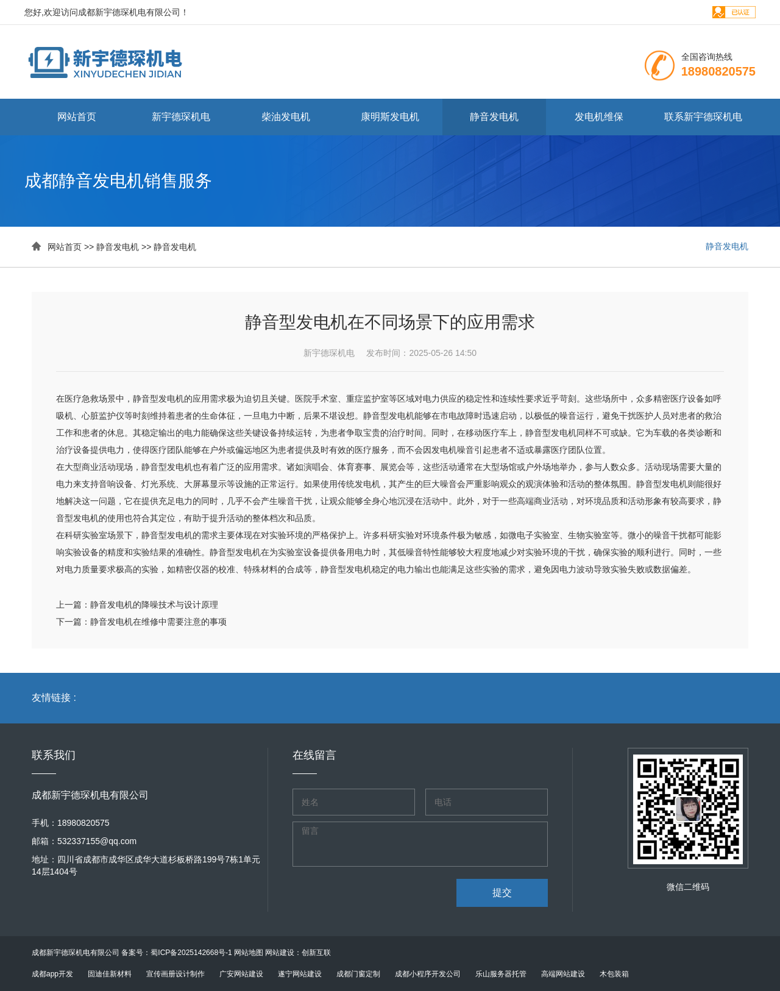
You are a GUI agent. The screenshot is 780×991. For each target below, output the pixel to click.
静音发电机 (494, 117)
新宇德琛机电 (181, 117)
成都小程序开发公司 (428, 974)
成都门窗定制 (358, 974)
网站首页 (76, 117)
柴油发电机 (285, 117)
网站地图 (248, 952)
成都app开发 (52, 974)
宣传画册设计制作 (175, 974)
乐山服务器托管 (500, 974)
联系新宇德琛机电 (703, 117)
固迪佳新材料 (110, 974)
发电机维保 (599, 117)
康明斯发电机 (390, 117)
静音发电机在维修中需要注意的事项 (158, 622)
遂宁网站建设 (300, 974)
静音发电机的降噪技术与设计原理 (154, 604)
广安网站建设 (241, 974)
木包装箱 (614, 974)
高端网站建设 (563, 974)
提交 (502, 892)
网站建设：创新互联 (298, 952)
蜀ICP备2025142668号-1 (191, 952)
